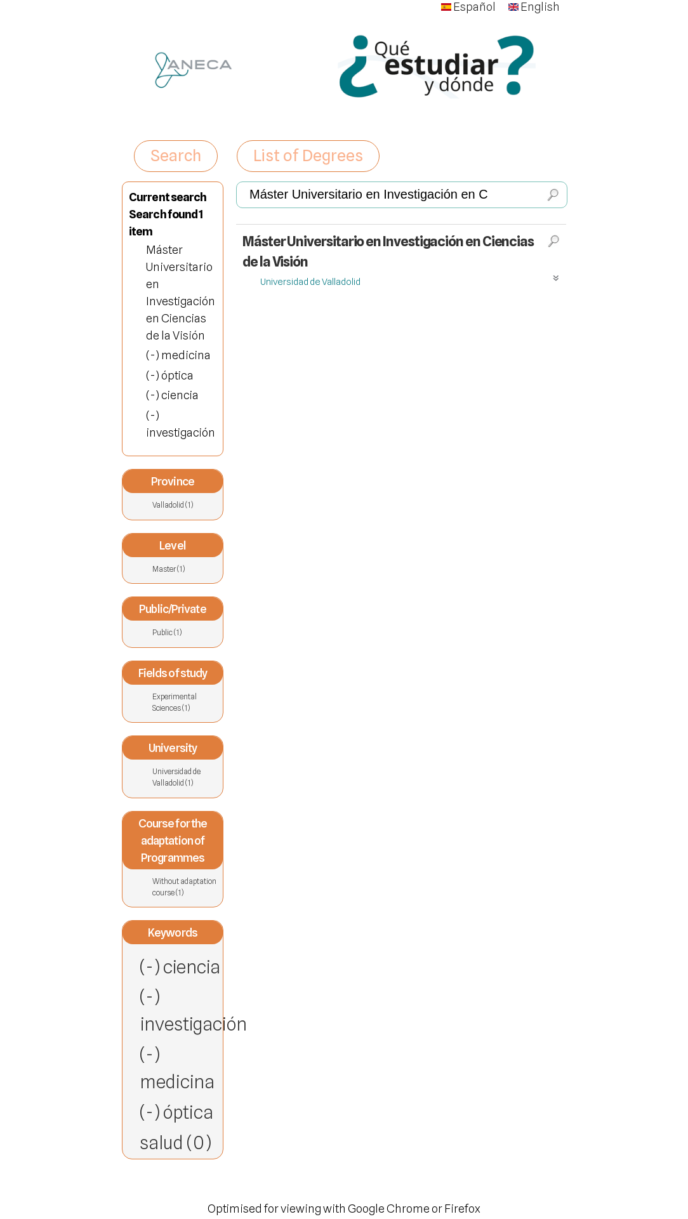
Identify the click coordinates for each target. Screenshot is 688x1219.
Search (175, 155)
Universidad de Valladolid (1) (185, 778)
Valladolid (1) (172, 505)
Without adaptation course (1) (185, 887)
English (534, 6)
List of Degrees (308, 155)
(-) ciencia (180, 967)
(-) (153, 355)
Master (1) (185, 569)
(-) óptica (176, 1112)
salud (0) (175, 1142)
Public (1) (185, 632)
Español (468, 6)
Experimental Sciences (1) (185, 703)
